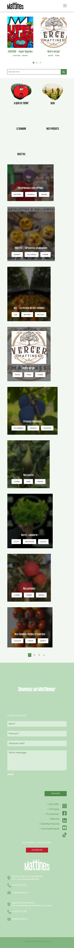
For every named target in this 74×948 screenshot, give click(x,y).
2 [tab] (37, 62)
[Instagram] (64, 806)
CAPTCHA (10, 775)
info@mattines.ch (20, 892)
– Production (51, 814)
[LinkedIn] (64, 820)
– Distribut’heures (49, 823)
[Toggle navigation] (65, 5)
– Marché (53, 819)
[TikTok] (64, 834)
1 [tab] (33, 62)
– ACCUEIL (53, 804)
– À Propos (53, 809)
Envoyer (56, 793)
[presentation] (25, 781)
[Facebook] (64, 813)
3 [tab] (40, 62)
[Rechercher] (37, 71)
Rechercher (64, 71)
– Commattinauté (49, 828)
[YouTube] (64, 827)
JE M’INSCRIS (37, 850)
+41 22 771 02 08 (19, 885)
